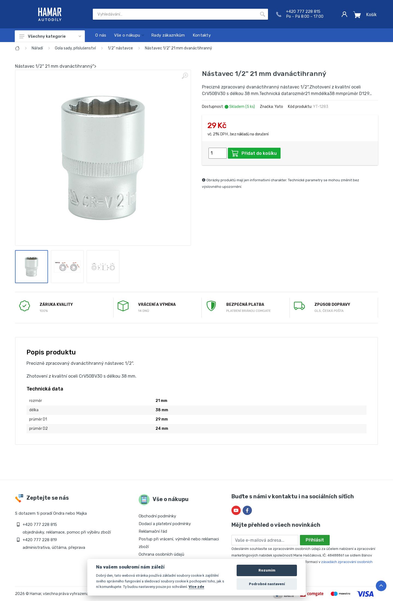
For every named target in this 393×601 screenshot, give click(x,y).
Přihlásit (315, 540)
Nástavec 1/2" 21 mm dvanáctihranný (178, 48)
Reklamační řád (153, 531)
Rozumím (266, 570)
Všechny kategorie (50, 36)
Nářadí (37, 48)
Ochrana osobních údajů (161, 554)
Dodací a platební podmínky (165, 523)
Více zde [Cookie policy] (196, 586)
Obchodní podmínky (157, 516)
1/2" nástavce (120, 48)
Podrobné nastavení (267, 584)
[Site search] (175, 14)
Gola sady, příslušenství (75, 48)
